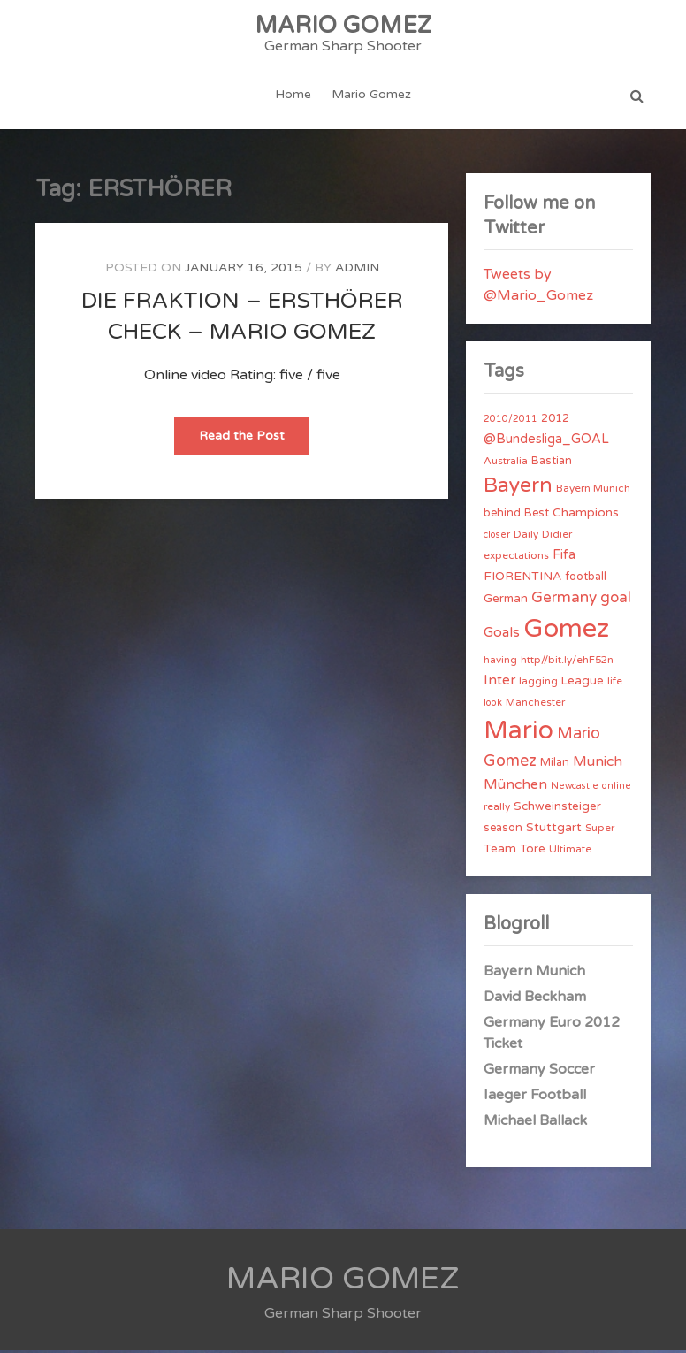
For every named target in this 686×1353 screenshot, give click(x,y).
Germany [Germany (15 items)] (564, 600)
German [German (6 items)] (506, 601)
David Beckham (535, 999)
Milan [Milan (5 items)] (554, 765)
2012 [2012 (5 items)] (555, 421)
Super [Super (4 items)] (599, 830)
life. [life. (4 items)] (616, 683)
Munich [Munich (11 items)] (597, 764)
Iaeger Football (535, 1097)
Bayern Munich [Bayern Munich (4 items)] (593, 491)
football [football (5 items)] (585, 579)
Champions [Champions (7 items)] (586, 515)
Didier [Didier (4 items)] (557, 537)
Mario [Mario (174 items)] (518, 733)
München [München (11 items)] (515, 787)
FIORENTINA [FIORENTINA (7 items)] (522, 578)
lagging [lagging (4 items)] (538, 683)
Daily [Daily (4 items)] (526, 537)
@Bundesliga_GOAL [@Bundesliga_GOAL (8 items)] (546, 441)
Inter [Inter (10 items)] (499, 683)
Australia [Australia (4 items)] (506, 463)
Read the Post (254, 443)
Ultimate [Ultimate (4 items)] (570, 851)
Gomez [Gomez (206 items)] (566, 630)
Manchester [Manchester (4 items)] (535, 705)
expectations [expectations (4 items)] (516, 558)
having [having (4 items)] (500, 662)
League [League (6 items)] (582, 683)
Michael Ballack (535, 1123)
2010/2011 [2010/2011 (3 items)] (510, 421)
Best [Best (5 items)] (536, 515)
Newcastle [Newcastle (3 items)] (574, 788)
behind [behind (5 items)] (502, 515)
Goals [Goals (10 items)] (502, 635)
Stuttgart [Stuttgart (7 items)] (554, 829)
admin (357, 270)
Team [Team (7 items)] (500, 851)
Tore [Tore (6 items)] (532, 852)
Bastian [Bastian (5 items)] (551, 463)
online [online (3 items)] (616, 788)
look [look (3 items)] (493, 705)
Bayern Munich (534, 973)
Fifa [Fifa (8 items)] (564, 557)
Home (294, 95)
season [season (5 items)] (503, 830)
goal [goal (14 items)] (615, 600)
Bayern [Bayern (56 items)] (518, 488)
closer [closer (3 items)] (497, 537)
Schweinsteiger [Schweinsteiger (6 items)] (557, 809)
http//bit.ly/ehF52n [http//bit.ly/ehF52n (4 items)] (567, 662)
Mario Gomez (371, 95)
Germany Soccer (539, 1072)
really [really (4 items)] (497, 809)
